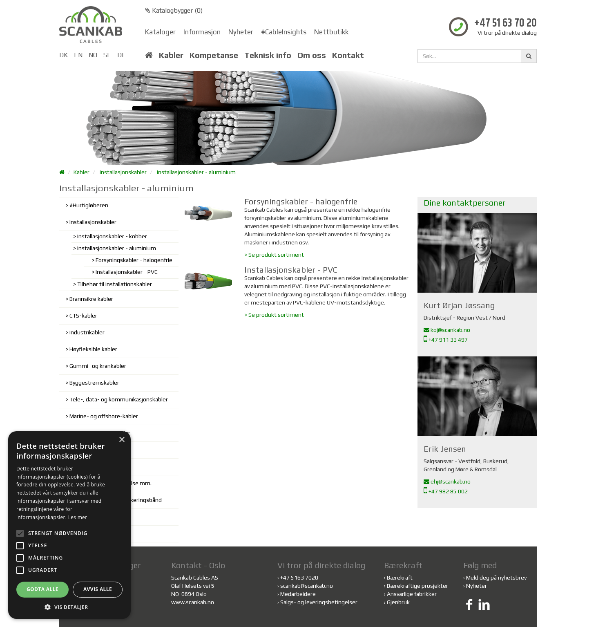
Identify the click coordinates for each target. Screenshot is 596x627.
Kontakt (348, 55)
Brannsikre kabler (91, 299)
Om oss (311, 55)
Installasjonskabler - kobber (112, 236)
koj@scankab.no (447, 330)
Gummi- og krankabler (97, 366)
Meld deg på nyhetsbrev (496, 577)
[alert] (69, 525)
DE (121, 55)
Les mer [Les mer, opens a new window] (77, 517)
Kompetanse (214, 55)
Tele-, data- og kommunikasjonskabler (118, 399)
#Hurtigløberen (88, 205)
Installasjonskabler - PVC (127, 272)
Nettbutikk (331, 32)
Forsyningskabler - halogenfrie (134, 260)
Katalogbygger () (174, 10)
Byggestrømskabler (94, 382)
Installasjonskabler (123, 172)
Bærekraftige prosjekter (417, 585)
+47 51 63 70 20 (505, 23)
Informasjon (202, 32)
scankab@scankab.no (306, 585)
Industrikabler (87, 332)
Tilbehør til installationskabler (114, 284)
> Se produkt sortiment (274, 254)
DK (63, 55)
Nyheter (240, 32)
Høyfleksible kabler (93, 349)
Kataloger (160, 32)
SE (107, 55)
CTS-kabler (83, 315)
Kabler (171, 55)
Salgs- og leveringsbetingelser (318, 602)
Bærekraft (400, 577)
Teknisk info (267, 55)
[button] (69, 607)
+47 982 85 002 (446, 491)
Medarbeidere (298, 594)
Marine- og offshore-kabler (103, 416)
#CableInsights (283, 32)
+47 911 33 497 (446, 339)
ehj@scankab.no (447, 481)
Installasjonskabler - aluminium (196, 172)
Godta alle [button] (42, 589)
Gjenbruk (398, 602)
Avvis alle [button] (97, 589)
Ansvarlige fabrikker (412, 594)
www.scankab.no (192, 602)
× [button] (121, 440)
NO (93, 55)
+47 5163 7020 (299, 577)
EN (78, 55)
